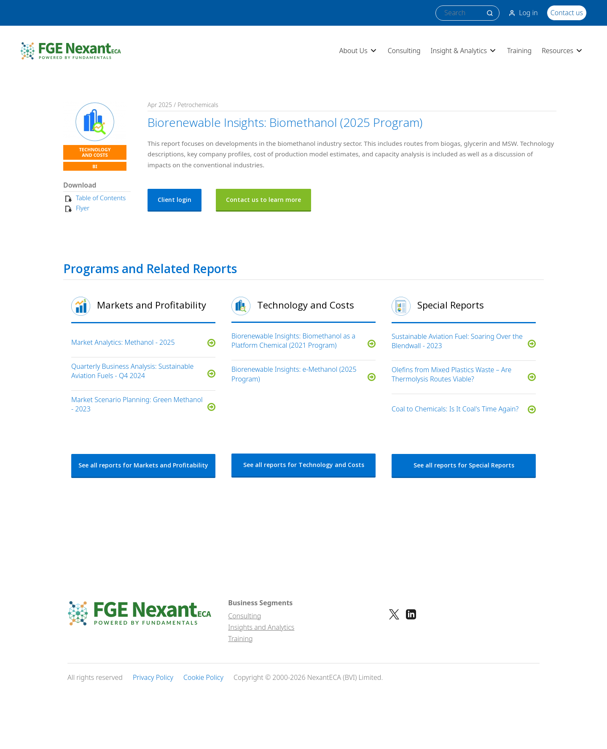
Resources (562, 50)
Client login (174, 200)
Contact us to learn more (263, 200)
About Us (358, 50)
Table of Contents (101, 197)
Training (519, 50)
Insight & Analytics (464, 50)
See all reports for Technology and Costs (303, 465)
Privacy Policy (153, 678)
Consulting (404, 50)
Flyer (82, 208)
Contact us (567, 12)
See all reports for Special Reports (464, 465)
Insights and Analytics (261, 627)
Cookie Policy (203, 678)
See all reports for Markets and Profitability (143, 465)
